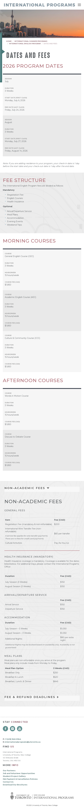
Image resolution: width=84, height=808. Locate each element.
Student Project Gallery (14, 776)
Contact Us (8, 782)
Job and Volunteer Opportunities (19, 773)
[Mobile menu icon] (79, 5)
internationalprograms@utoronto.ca (22, 742)
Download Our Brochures (15, 785)
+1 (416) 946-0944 (13, 739)
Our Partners (9, 770)
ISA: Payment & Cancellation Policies (20, 779)
